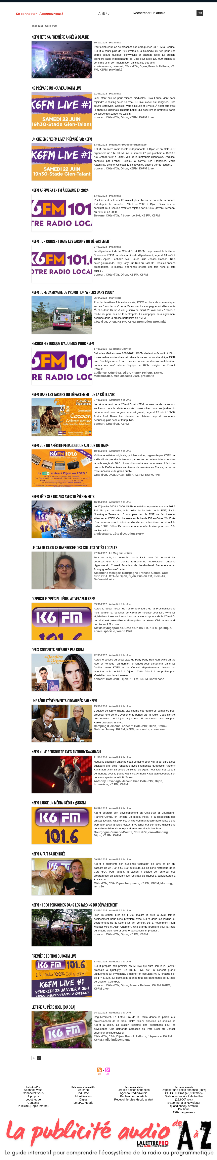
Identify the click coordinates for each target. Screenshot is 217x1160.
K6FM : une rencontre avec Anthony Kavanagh (80, 751)
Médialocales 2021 (105, 375)
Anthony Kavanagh (106, 781)
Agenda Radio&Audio (133, 1092)
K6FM (97, 69)
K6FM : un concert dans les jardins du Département (87, 240)
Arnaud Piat (126, 781)
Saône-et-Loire (155, 575)
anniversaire (101, 66)
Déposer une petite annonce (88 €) (184, 1089)
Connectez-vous (33, 1092)
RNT (151, 474)
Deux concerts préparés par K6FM (68, 649)
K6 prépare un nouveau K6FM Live (67, 87)
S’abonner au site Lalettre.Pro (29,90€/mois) (184, 1094)
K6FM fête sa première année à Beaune (72, 36)
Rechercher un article (133, 1094)
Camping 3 (100, 725)
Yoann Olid (112, 630)
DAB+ (117, 474)
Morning (159, 883)
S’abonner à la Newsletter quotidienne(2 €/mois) (184, 1098)
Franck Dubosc (160, 725)
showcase (140, 728)
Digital (83, 1097)
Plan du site (98, 1158)
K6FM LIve (140, 117)
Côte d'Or (127, 66)
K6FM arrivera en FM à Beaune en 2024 (72, 189)
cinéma (113, 725)
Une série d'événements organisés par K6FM (78, 700)
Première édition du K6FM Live (63, 955)
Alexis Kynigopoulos (107, 627)
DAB (110, 474)
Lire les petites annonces (133, 1089)
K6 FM (167, 66)
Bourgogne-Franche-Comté (136, 572)
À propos (33, 1094)
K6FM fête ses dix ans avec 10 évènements (76, 495)
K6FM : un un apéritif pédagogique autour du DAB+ (84, 444)
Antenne (83, 1089)
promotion (139, 325)
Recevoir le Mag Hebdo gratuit (134, 1097)
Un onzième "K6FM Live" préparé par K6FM (75, 138)
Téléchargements (183, 1104)
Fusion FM (125, 575)
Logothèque (33, 1097)
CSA (170, 572)
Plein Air (139, 575)
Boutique (183, 1102)
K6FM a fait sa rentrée (55, 853)
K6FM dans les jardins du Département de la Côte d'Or (89, 393)
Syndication (118, 1158)
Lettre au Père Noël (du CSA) (62, 1006)
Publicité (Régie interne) (33, 1102)
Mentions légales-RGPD (140, 1155)
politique (157, 627)
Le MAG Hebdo (83, 1099)
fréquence (124, 215)
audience (99, 372)
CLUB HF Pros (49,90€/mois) (184, 1092)
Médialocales (164, 372)
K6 (133, 215)
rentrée (169, 883)
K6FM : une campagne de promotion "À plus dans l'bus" (88, 291)
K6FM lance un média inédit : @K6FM (69, 802)
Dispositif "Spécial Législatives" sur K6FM (76, 598)
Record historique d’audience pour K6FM (74, 342)
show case (150, 678)
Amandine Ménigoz (106, 572)
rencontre (127, 728)
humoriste (162, 781)
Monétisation (83, 1094)
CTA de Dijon (102, 575)
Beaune (98, 215)
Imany (97, 728)
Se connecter (26, 14)
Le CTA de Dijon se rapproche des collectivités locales (90, 547)
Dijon (138, 66)
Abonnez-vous (33, 1089)
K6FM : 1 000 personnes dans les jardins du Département (91, 904)
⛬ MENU (104, 13)
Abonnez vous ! (51, 14)
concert (115, 66)
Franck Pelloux (152, 66)
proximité (108, 69)
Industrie (83, 1092)
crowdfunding (151, 836)
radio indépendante (106, 1039)
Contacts (33, 1099)
